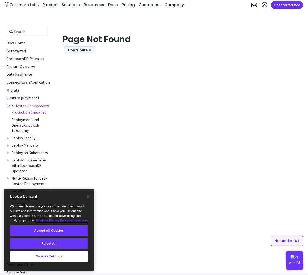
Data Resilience (19, 74)
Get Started (16, 50)
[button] (254, 5)
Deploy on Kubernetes (29, 152)
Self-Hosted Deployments (28, 105)
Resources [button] (94, 4)
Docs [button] (113, 4)
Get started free (287, 5)
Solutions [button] (71, 4)
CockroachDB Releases (25, 58)
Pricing (128, 4)
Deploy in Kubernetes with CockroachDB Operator (29, 165)
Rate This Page (287, 241)
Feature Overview (20, 66)
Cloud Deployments (22, 97)
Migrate (12, 90)
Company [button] (174, 4)
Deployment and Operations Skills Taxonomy (25, 125)
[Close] (88, 196)
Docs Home (15, 42)
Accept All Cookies (49, 230)
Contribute (79, 50)
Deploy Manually (24, 145)
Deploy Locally (23, 137)
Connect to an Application (28, 82)
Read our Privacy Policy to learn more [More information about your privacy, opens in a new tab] (62, 220)
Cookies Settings (49, 256)
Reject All (48, 243)
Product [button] (50, 4)
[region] (49, 230)
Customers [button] (149, 4)
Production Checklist (28, 112)
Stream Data (16, 272)
